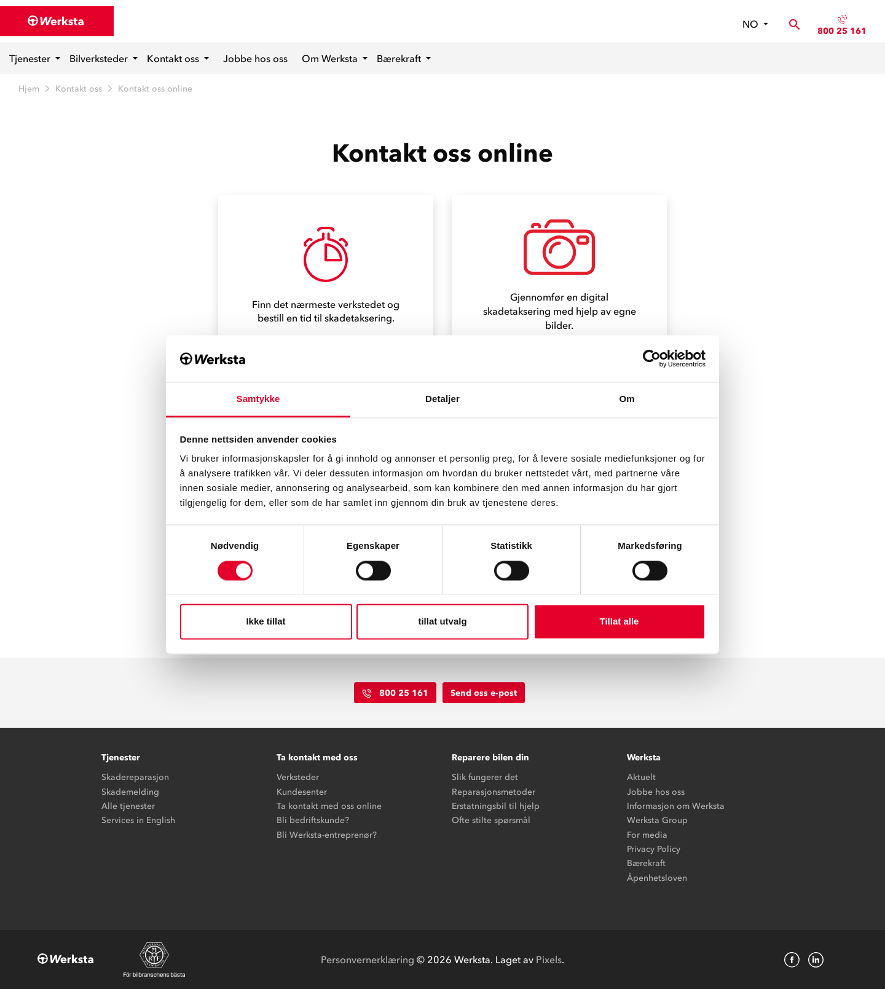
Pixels (549, 959)
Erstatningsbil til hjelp (496, 806)
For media (647, 835)
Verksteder (298, 777)
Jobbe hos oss (255, 58)
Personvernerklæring (367, 959)
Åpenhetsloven (657, 878)
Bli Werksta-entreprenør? (327, 835)
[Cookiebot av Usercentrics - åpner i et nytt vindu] (652, 358)
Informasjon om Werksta (676, 806)
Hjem (28, 89)
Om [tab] (626, 399)
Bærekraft (400, 58)
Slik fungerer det (485, 777)
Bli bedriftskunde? (313, 820)
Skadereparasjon (135, 777)
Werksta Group (657, 820)
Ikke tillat (265, 622)
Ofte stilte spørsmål (491, 820)
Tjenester (31, 58)
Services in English (138, 820)
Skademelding (130, 792)
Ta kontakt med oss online (329, 806)
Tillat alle (619, 622)
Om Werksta (331, 58)
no (751, 24)
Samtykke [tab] (258, 399)
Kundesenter (302, 792)
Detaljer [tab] (442, 399)
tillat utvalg (442, 622)
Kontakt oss (174, 58)
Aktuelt (641, 777)
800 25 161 (842, 31)
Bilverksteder (99, 58)
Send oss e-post (483, 693)
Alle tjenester (128, 806)
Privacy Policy (653, 849)
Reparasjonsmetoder (493, 792)
